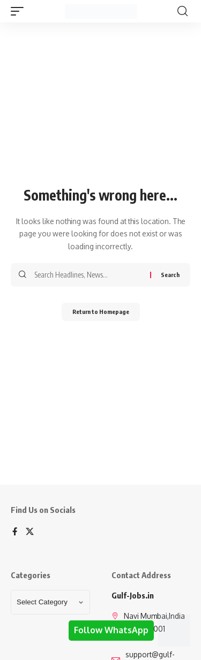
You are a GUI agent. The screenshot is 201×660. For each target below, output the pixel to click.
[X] (29, 532)
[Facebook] (15, 532)
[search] (182, 11)
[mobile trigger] (20, 11)
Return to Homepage (100, 311)
